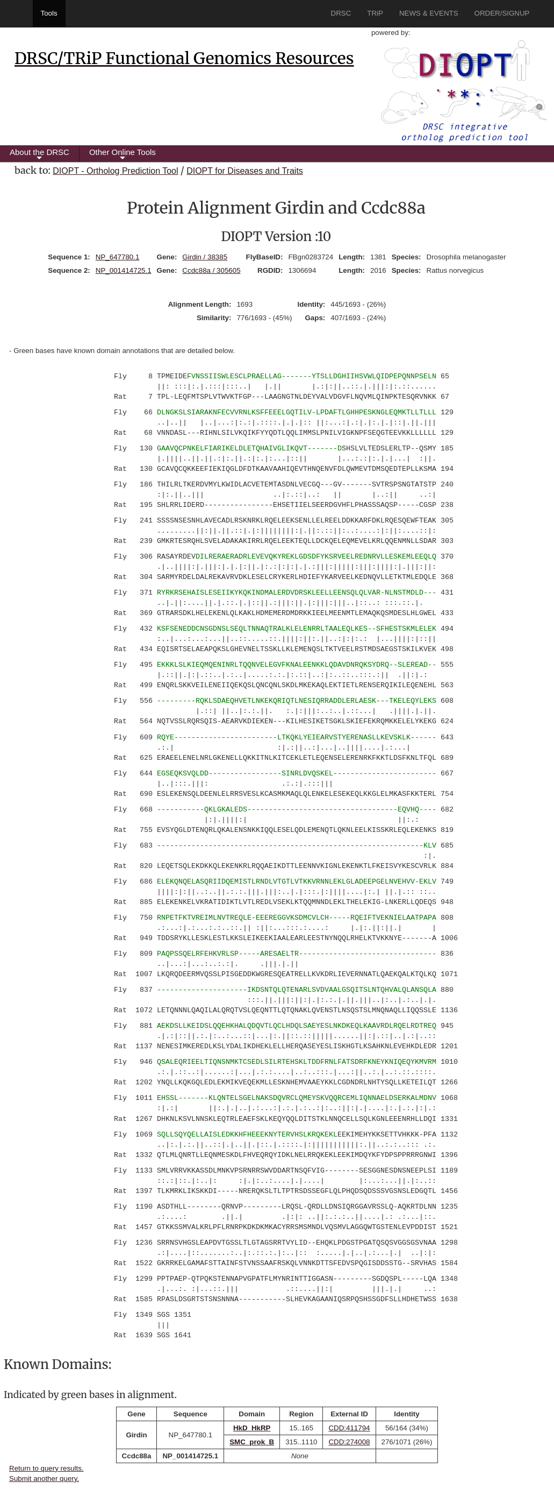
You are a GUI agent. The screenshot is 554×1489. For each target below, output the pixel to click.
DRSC (341, 13)
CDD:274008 (349, 1442)
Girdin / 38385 (204, 257)
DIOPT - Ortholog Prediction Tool (115, 170)
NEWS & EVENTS (428, 13)
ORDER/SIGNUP (502, 13)
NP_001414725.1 (124, 270)
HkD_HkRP (252, 1428)
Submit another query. (44, 1478)
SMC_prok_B (251, 1442)
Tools (49, 13)
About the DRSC (39, 154)
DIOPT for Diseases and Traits (244, 170)
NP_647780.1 (118, 257)
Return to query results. (46, 1468)
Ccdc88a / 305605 (211, 270)
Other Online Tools (122, 154)
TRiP (375, 13)
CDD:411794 (349, 1428)
